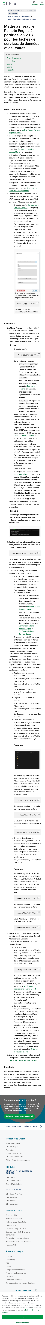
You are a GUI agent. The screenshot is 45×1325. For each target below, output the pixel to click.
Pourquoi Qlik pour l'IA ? (16, 1229)
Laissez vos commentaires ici (19, 1116)
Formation (10, 1150)
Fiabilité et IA (11, 1225)
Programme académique (16, 1270)
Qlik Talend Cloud (13, 1181)
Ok (22, 1317)
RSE (7, 1263)
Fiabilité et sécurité (14, 1219)
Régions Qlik (11, 1245)
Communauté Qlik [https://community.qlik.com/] (23, 1290)
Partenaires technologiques (17, 1238)
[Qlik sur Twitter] (36, 1290)
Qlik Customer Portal (14, 1157)
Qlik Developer (12, 1147)
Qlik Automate (12, 1204)
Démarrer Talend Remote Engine (22, 1060)
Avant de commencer (15, 58)
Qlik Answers (11, 1197)
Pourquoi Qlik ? (12, 1215)
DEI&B (8, 1266)
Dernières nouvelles (14, 1280)
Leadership (10, 1260)
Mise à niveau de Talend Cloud (19, 16)
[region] (22, 1308)
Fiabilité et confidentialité (16, 1222)
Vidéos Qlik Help (13, 1143)
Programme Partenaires (16, 1273)
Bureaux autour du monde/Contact (20, 1283)
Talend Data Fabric (13, 1184)
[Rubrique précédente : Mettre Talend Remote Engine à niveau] (12, 1126)
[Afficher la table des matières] (5, 10)
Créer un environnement (24, 435)
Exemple (10, 64)
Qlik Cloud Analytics (14, 1194)
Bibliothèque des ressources (18, 1160)
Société (9, 1256)
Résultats (10, 70)
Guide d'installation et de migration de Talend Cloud (22, 12)
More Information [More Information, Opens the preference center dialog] (22, 1322)
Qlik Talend (10, 1177)
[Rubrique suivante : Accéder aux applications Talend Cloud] (33, 1126)
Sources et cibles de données (18, 1241)
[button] (37, 303)
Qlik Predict (10, 1201)
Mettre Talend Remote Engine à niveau (22, 19)
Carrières (10, 1276)
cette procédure (20, 474)
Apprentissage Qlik (14, 1153)
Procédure (11, 61)
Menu (42, 5)
